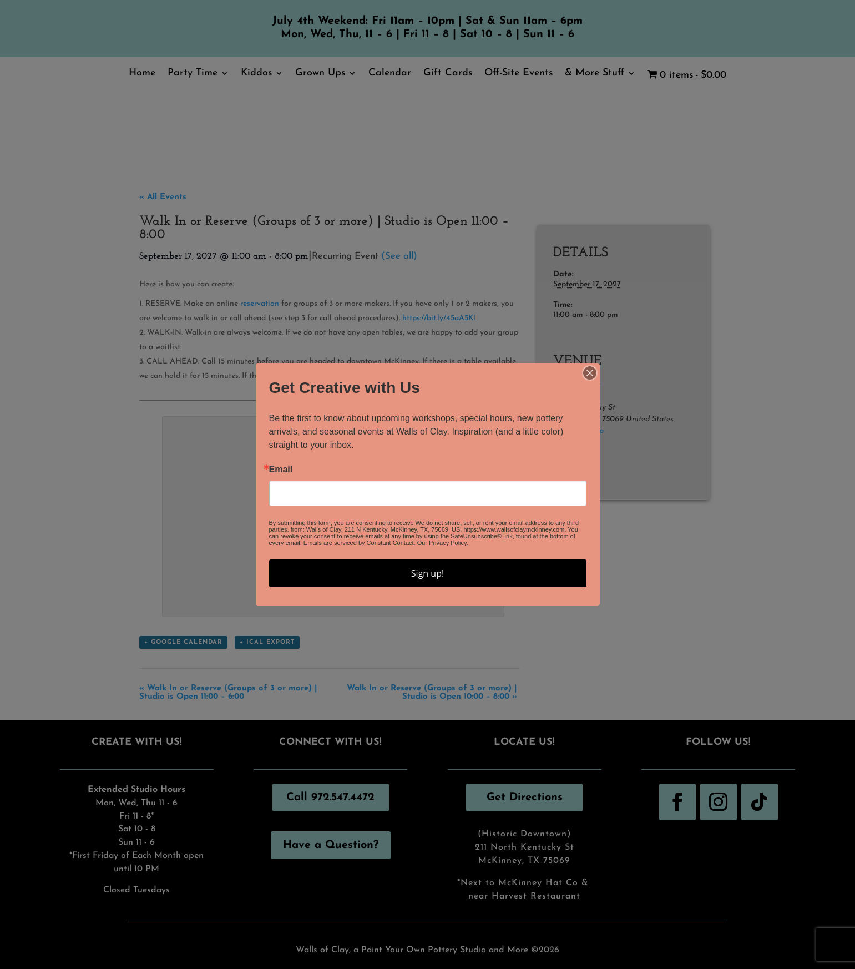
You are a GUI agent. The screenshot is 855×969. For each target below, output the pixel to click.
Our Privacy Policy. (442, 542)
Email (281, 469)
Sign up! (427, 573)
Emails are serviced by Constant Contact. (359, 542)
